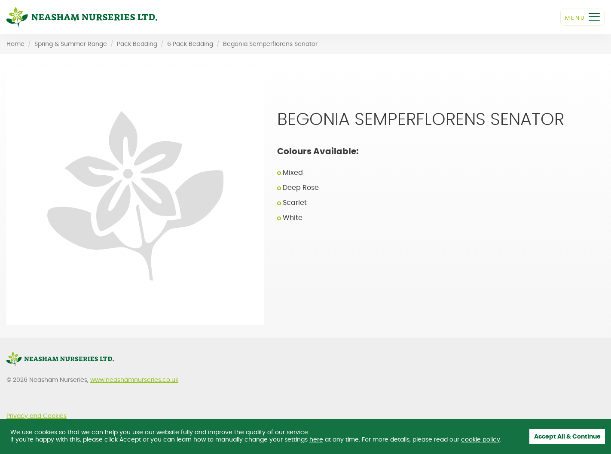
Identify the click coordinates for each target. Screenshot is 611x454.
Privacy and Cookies (36, 416)
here (316, 440)
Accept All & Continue (567, 437)
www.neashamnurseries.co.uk (134, 380)
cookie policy (480, 440)
